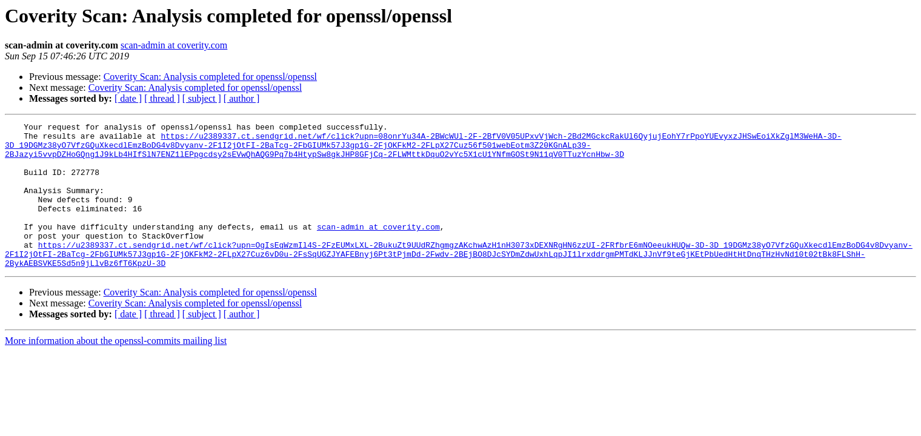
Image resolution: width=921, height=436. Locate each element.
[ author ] (242, 98)
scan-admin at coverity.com (174, 45)
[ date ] (128, 98)
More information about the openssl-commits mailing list (116, 370)
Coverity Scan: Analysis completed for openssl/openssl (210, 76)
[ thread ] (162, 98)
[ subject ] (201, 98)
